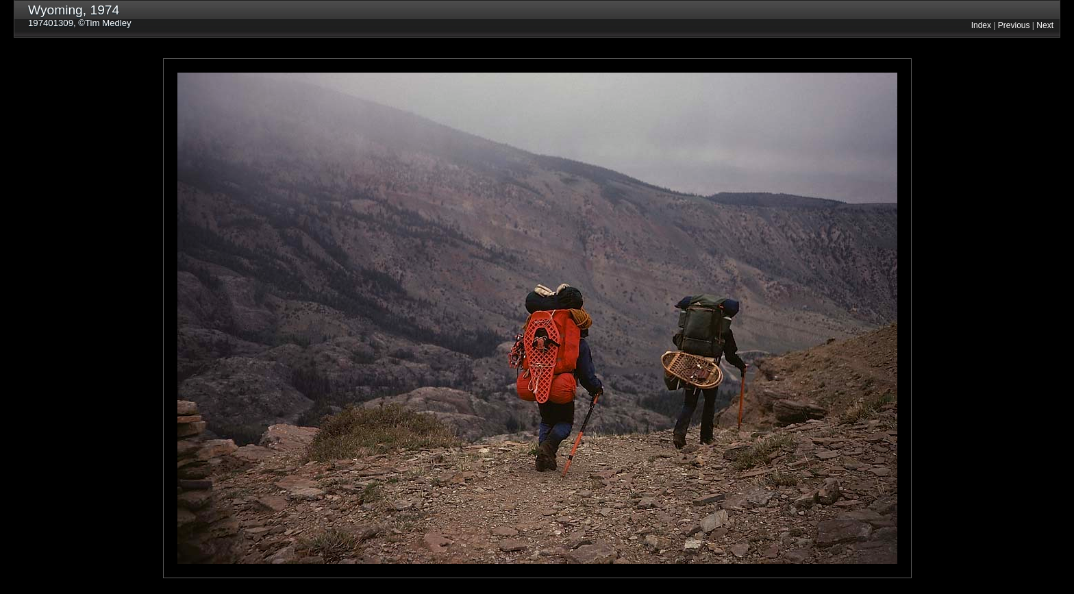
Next (1044, 25)
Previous (1014, 25)
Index (981, 25)
